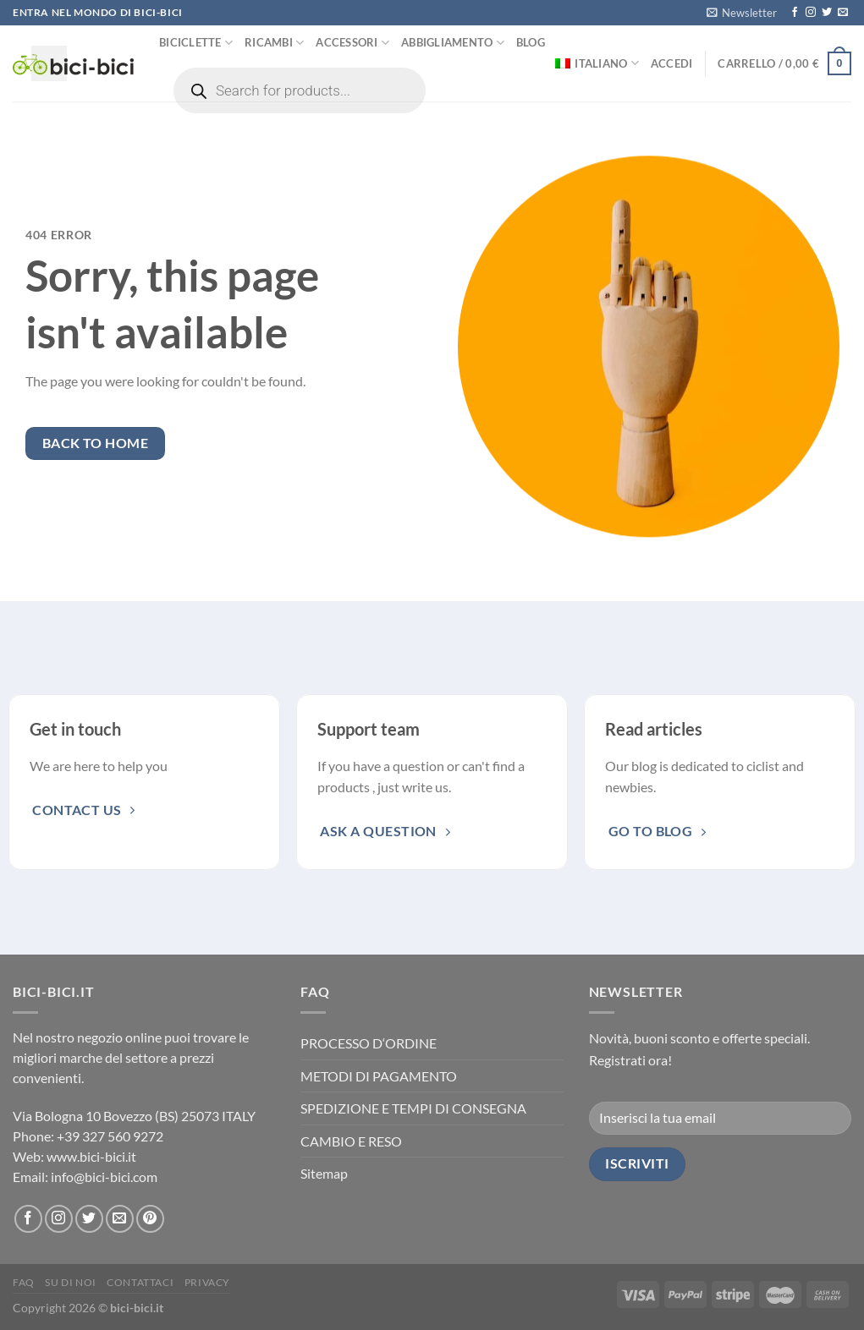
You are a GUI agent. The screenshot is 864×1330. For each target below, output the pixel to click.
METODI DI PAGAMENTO (378, 1076)
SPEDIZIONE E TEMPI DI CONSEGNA (413, 1108)
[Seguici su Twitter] (827, 13)
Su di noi (70, 1282)
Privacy (207, 1282)
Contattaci (140, 1282)
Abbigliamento (452, 43)
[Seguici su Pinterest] (150, 1219)
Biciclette (196, 43)
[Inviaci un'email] (843, 13)
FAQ (24, 1282)
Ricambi (274, 43)
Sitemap (324, 1173)
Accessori (352, 43)
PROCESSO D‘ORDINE (368, 1043)
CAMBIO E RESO (351, 1141)
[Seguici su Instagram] (811, 13)
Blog (530, 42)
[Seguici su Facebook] (795, 13)
